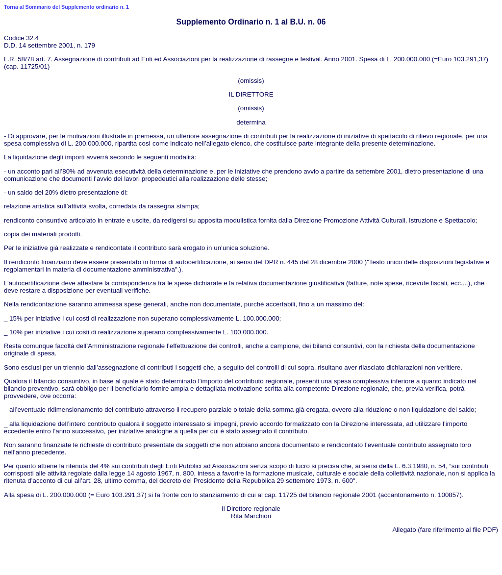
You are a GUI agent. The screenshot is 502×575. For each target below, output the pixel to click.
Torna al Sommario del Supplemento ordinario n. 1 (66, 7)
